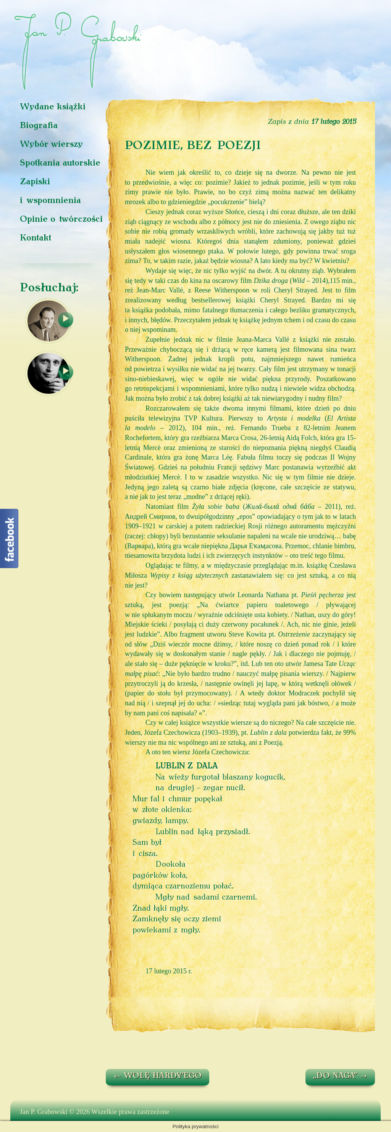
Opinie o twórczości (61, 219)
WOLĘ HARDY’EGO (157, 1076)
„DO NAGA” (340, 1076)
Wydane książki (53, 107)
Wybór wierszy (51, 144)
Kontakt (35, 238)
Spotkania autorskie (60, 163)
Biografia (39, 126)
